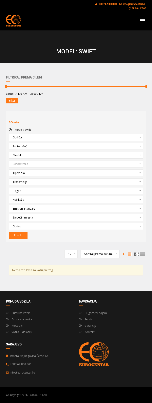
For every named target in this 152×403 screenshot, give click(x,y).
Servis (85, 319)
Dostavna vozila (19, 319)
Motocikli (14, 325)
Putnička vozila (18, 313)
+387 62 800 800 (106, 4)
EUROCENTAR (37, 395)
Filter (12, 100)
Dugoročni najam (93, 313)
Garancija (88, 325)
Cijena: (10, 94)
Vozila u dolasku (19, 332)
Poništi (18, 235)
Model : (20, 129)
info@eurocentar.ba (134, 4)
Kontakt (87, 332)
